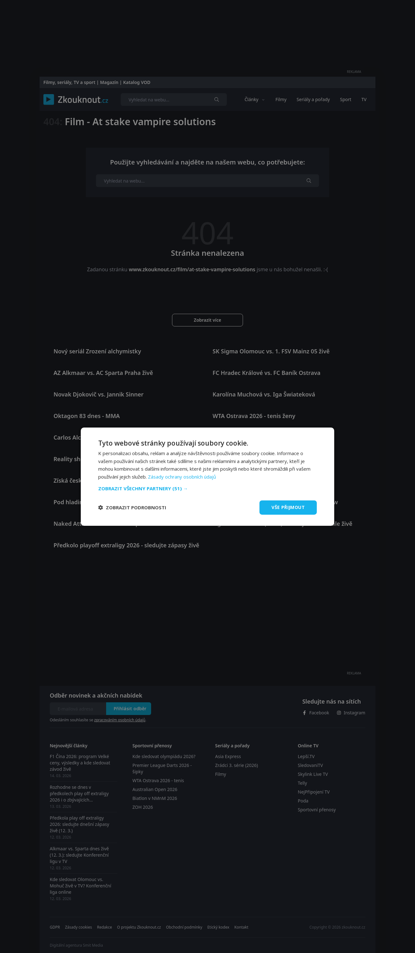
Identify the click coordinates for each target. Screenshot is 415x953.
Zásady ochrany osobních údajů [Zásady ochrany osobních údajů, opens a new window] (182, 476)
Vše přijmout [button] (288, 507)
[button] (207, 488)
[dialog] (207, 476)
